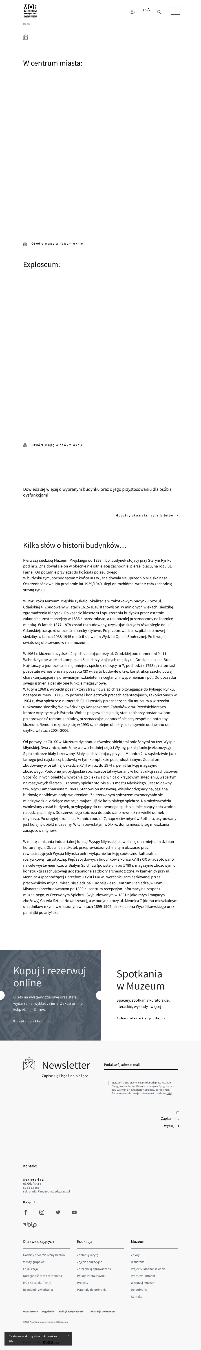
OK (11, 1341)
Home (26, 23)
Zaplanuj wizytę (87, 1255)
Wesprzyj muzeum (143, 1283)
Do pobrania (139, 1290)
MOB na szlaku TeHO (37, 1283)
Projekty (82, 1283)
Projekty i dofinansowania (148, 1269)
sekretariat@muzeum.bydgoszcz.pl (46, 1191)
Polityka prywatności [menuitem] (71, 1311)
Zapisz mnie (170, 1116)
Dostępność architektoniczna (42, 1276)
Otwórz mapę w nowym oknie (53, 243)
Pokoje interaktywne (91, 1276)
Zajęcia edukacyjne (89, 1262)
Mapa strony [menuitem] (30, 1311)
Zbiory (135, 1255)
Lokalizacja (30, 1269)
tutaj (169, 1093)
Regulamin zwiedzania (38, 1290)
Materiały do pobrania (91, 1290)
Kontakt (136, 1297)
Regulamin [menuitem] (48, 1311)
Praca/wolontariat (143, 1276)
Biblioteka (137, 1262)
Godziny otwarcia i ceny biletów (145, 515)
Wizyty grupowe (33, 1262)
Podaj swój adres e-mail (122, 1064)
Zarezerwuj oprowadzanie (94, 1269)
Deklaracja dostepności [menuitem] (102, 1311)
